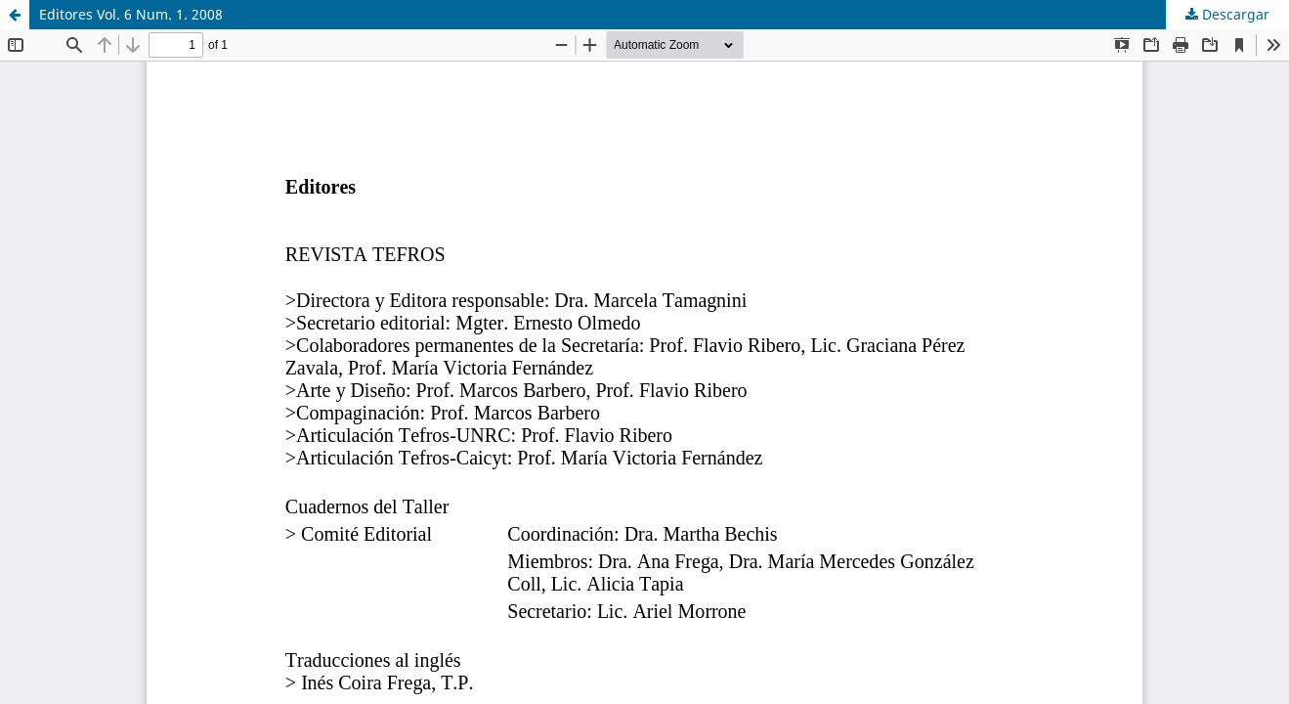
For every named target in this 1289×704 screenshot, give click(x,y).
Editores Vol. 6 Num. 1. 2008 (131, 14)
